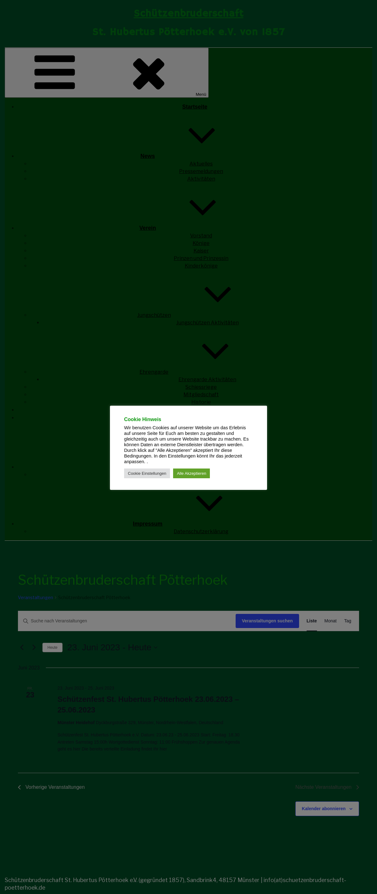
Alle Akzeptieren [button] (191, 473)
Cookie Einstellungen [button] (147, 473)
